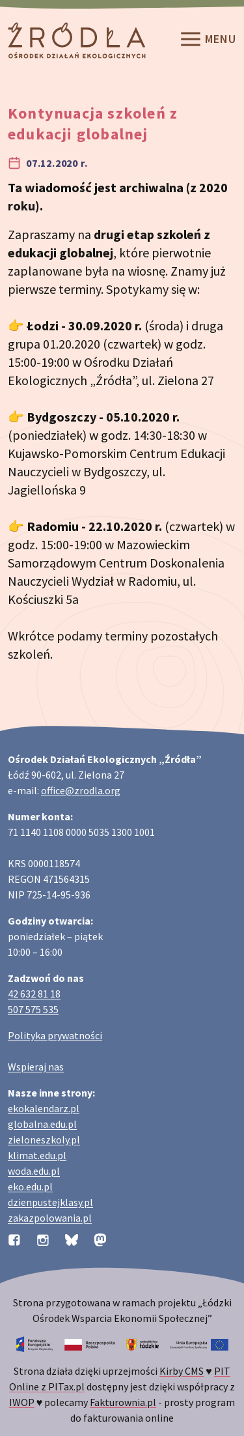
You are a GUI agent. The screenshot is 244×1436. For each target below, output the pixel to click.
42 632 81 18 (34, 993)
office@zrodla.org (80, 790)
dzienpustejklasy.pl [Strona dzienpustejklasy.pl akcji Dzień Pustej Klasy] (50, 1202)
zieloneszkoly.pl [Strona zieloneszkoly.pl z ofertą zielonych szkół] (44, 1139)
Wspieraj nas (36, 1066)
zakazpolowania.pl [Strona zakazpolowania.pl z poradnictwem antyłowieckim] (50, 1217)
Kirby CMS (181, 1370)
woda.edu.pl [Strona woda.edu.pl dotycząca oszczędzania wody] (34, 1170)
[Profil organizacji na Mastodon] (100, 1238)
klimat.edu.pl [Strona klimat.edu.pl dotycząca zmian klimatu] (37, 1155)
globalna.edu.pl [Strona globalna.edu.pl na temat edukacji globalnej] (42, 1123)
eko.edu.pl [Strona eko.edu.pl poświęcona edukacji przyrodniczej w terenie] (30, 1186)
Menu (207, 40)
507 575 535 (33, 1009)
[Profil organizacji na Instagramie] (42, 1238)
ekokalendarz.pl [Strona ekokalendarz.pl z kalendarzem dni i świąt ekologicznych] (43, 1108)
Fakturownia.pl (123, 1402)
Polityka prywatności (55, 1035)
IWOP (21, 1402)
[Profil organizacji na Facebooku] (14, 1238)
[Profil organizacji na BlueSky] (71, 1238)
